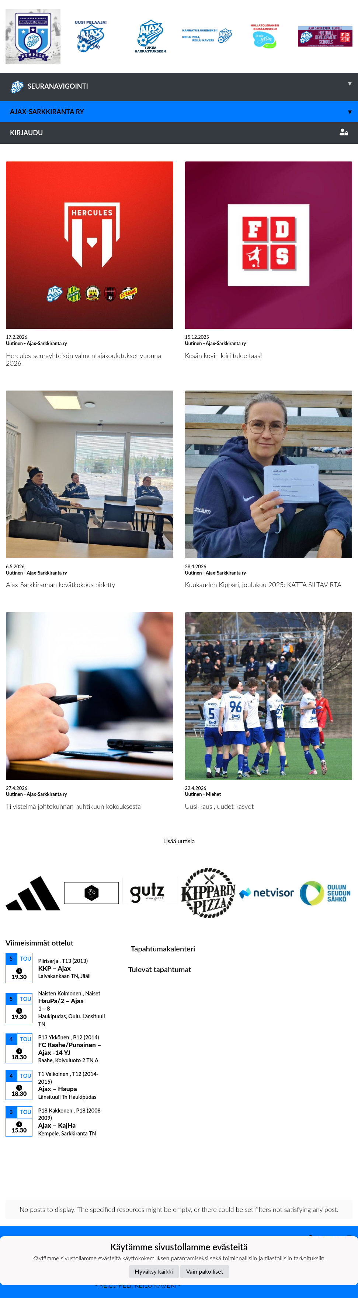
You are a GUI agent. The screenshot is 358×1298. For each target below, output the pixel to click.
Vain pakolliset (204, 1271)
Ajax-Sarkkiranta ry (184, 111)
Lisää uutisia (179, 840)
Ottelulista (23, 1149)
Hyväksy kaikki (154, 1271)
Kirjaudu (179, 133)
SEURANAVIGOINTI (184, 83)
